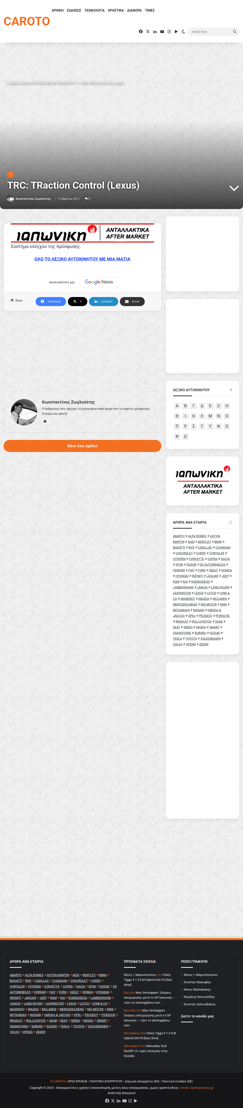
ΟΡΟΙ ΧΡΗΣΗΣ (77, 1081)
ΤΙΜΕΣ (150, 10)
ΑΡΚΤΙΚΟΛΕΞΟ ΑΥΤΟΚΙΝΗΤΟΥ (53, 83)
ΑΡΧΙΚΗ (58, 10)
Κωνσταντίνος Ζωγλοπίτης (33, 198)
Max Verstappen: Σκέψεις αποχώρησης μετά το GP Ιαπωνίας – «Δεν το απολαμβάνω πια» (149, 997)
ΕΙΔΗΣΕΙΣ (74, 10)
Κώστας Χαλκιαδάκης (200, 1004)
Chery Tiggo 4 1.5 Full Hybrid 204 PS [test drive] (148, 980)
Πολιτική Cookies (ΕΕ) (177, 1081)
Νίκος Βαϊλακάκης (197, 989)
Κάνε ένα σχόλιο (82, 445)
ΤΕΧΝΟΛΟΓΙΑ (94, 10)
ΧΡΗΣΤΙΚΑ (116, 10)
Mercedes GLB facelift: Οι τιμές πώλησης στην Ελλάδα (146, 1051)
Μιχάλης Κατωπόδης (199, 997)
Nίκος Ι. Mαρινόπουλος (140, 975)
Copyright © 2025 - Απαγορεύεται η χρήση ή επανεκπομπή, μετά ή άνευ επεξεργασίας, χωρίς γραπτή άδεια (103, 1087)
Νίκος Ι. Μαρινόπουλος (201, 975)
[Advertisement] (82, 351)
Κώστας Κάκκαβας (197, 982)
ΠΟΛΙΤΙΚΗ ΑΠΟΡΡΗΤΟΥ (106, 1081)
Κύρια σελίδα (18, 83)
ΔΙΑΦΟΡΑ (134, 10)
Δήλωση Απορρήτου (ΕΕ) (142, 1081)
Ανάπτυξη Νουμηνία (122, 1093)
